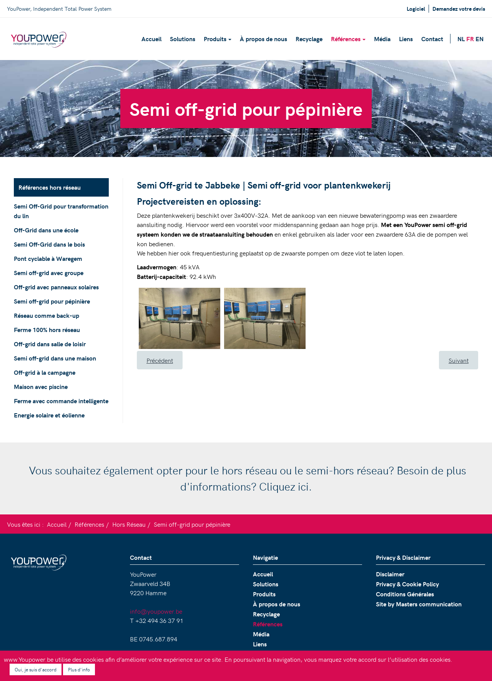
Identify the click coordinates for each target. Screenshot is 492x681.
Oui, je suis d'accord (36, 669)
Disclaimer (390, 574)
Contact (432, 39)
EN (479, 39)
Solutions (182, 39)
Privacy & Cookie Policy (407, 584)
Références (348, 39)
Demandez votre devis (458, 8)
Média (382, 39)
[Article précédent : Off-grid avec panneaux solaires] (160, 360)
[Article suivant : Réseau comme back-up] (458, 360)
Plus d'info (79, 669)
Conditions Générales (405, 594)
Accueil (151, 39)
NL (461, 39)
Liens (406, 39)
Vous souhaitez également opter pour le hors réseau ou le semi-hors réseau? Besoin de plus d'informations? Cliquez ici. (246, 478)
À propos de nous (263, 39)
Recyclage (309, 39)
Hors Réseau (129, 524)
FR (470, 39)
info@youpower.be (156, 611)
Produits (217, 39)
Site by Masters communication (419, 604)
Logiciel (416, 8)
